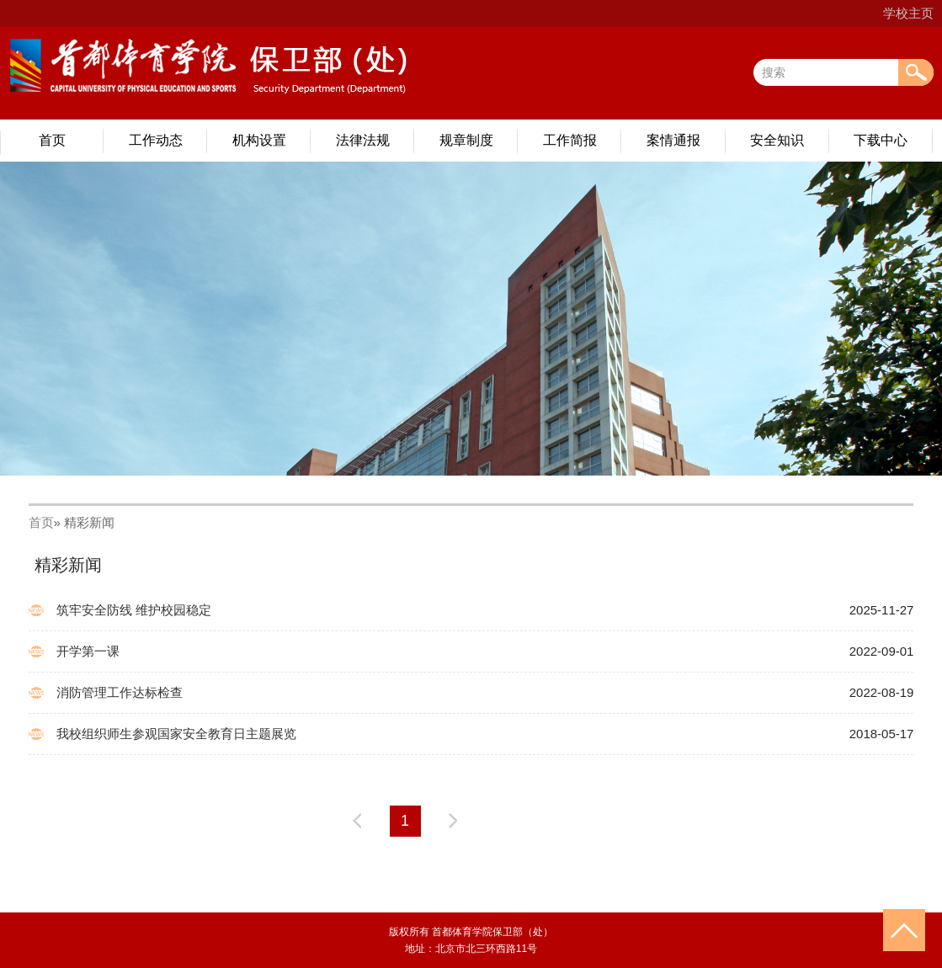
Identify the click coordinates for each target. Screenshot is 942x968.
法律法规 (363, 140)
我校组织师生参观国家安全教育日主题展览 (176, 733)
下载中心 (880, 140)
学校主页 (908, 13)
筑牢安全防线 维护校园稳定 (133, 610)
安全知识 (777, 140)
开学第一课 (88, 651)
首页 (52, 140)
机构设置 (259, 140)
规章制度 (466, 140)
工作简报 (570, 140)
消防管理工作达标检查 (119, 692)
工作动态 (156, 140)
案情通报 (673, 140)
